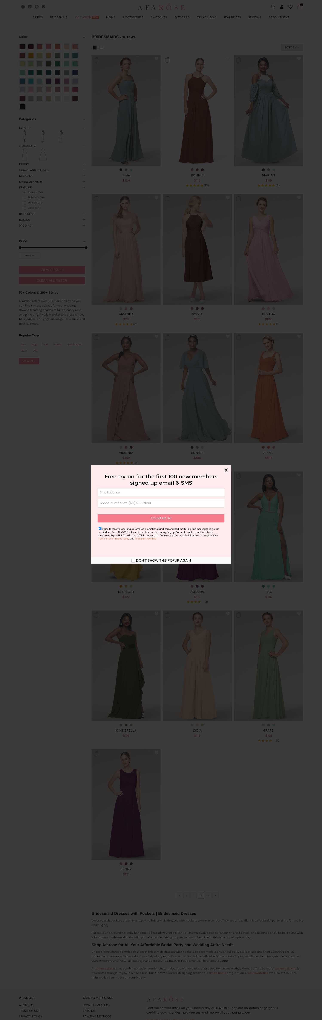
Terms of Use (106, 538)
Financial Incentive (145, 538)
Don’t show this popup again (163, 560)
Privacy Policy (121, 538)
